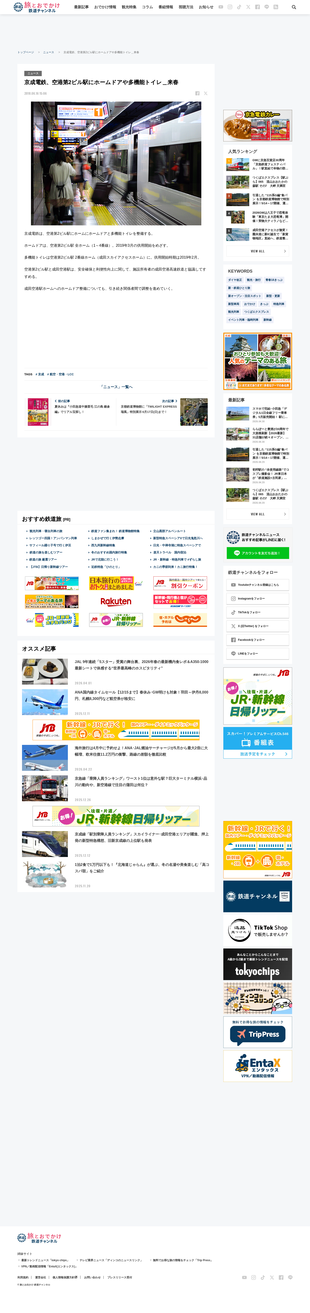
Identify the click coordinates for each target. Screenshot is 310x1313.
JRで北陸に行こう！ (105, 559)
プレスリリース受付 (119, 1277)
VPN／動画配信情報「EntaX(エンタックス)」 (49, 1266)
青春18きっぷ (274, 280)
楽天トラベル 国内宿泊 (169, 552)
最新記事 (81, 7)
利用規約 (22, 1277)
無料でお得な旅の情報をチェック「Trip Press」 (183, 1260)
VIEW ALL (258, 251)
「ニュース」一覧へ (116, 386)
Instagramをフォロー (248, 598)
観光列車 (233, 311)
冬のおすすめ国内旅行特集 (109, 552)
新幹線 (267, 319)
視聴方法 (186, 7)
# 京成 (40, 374)
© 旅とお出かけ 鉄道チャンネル (33, 1284)
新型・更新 (273, 296)
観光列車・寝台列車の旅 (45, 530)
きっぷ (264, 304)
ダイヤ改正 (235, 280)
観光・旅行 (254, 280)
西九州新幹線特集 (103, 545)
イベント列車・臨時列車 (243, 319)
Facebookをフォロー (248, 640)
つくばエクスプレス (256, 311)
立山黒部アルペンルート (169, 530)
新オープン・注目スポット (244, 296)
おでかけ (249, 304)
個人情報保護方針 (64, 1277)
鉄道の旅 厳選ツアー (43, 559)
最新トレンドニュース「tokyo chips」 (45, 1260)
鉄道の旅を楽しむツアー (45, 552)
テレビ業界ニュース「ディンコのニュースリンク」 (111, 1260)
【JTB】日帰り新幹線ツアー (48, 566)
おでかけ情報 (105, 7)
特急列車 (278, 304)
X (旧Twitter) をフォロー (249, 626)
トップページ (25, 52)
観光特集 (129, 7)
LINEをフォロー (244, 653)
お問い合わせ (92, 1277)
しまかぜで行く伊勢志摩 (107, 537)
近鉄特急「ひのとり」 (106, 566)
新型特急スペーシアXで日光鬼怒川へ (178, 537)
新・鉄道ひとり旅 (239, 288)
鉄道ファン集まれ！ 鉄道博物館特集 (115, 530)
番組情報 (165, 7)
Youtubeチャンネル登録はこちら (255, 585)
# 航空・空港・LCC (60, 374)
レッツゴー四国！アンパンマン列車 (53, 537)
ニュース (48, 52)
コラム (147, 7)
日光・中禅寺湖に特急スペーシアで (177, 545)
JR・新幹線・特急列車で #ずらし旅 (177, 559)
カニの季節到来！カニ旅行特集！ (175, 566)
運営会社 (40, 1277)
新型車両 (233, 304)
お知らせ (206, 7)
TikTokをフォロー (245, 612)
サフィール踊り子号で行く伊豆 (50, 545)
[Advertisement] (155, 32)
